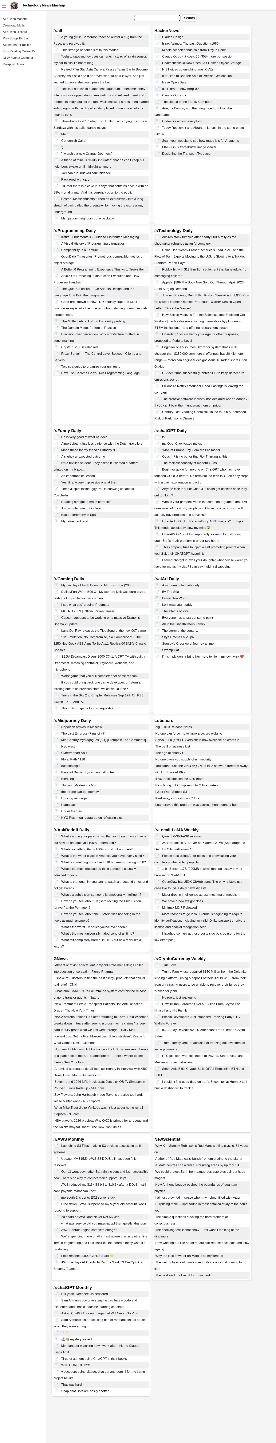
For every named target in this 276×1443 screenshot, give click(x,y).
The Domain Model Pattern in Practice (88, 328)
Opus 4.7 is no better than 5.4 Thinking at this (194, 456)
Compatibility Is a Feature (79, 250)
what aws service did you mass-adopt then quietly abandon (103, 1223)
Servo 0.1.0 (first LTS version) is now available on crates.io (197, 740)
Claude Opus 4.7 (174, 95)
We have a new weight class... (184, 901)
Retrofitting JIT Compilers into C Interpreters (187, 785)
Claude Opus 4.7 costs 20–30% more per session (197, 56)
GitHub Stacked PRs (170, 772)
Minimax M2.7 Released (179, 907)
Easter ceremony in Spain (79, 515)
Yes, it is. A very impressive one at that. (89, 482)
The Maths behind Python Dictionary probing (93, 321)
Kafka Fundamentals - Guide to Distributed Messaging (100, 237)
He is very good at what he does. (84, 437)
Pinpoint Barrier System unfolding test (88, 772)
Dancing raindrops (74, 798)
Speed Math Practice (17, 44)
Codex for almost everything (182, 121)
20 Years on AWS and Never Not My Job (90, 1217)
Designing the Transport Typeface (186, 153)
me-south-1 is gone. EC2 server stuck (88, 1197)
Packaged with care (75, 179)
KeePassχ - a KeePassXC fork (177, 798)
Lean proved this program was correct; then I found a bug (196, 805)
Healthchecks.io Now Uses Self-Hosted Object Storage (201, 63)
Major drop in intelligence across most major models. (200, 894)
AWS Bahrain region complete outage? (89, 1230)
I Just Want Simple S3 (171, 792)
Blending (67, 779)
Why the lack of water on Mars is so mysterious (189, 1256)
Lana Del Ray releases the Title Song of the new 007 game (103, 630)
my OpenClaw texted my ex (182, 443)
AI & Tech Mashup (15, 19)
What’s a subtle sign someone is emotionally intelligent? (101, 894)
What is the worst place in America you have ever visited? (102, 856)
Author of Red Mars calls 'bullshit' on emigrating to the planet (198, 1158)
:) (62, 147)
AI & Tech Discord (15, 32)
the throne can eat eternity (80, 792)
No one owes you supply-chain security (183, 759)
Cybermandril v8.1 (74, 753)
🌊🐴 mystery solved (76, 1339)
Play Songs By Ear (15, 38)
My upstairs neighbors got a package (87, 218)
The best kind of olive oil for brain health (184, 1275)
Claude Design (172, 37)
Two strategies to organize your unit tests (90, 366)
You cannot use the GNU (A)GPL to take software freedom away (201, 766)
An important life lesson (78, 476)
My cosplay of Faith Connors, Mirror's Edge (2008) (97, 585)
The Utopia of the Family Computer (187, 102)
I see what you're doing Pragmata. (85, 605)
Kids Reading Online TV (19, 51)
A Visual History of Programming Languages (93, 243)
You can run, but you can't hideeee (86, 173)
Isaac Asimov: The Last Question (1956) (191, 43)
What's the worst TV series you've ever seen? (94, 927)
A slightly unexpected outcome (83, 456)
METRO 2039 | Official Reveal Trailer (87, 611)
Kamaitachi (69, 805)
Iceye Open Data (174, 82)
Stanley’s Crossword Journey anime (188, 643)
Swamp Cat (170, 650)
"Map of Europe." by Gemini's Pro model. (191, 450)
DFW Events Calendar (18, 57)
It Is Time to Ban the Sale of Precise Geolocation (197, 76)
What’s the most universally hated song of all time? (97, 933)
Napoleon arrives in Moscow (81, 727)
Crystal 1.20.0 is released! (80, 347)
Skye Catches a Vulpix (178, 637)
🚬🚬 (65, 1333)
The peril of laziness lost (172, 746)
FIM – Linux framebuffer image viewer (189, 147)
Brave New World (174, 598)
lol (163, 437)
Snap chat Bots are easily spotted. (85, 1391)
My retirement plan (74, 521)
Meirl (64, 134)
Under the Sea (71, 811)
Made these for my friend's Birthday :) (88, 450)
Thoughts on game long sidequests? (87, 708)
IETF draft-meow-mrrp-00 (180, 89)
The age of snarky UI (170, 753)
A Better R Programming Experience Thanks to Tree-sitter (102, 269)
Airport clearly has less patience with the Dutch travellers (101, 443)
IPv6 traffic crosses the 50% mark (179, 779)
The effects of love (175, 611)
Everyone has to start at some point (187, 617)
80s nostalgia (70, 766)
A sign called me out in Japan (82, 508)
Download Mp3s (14, 25)
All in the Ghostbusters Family (183, 624)
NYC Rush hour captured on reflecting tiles (92, 818)
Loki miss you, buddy (177, 605)
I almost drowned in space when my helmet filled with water (197, 1197)
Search (189, 18)
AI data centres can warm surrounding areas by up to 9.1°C (197, 1165)
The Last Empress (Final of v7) (83, 733)
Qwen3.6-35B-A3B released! (182, 836)
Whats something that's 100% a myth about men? (97, 849)
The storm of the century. (180, 630)
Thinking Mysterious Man (79, 785)
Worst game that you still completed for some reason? (100, 676)
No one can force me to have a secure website (188, 733)
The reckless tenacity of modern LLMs (189, 463)
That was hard (71, 1384)
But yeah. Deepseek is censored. (85, 1294)
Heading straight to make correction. (87, 502)
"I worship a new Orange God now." (86, 153)
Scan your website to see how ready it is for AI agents (200, 140)
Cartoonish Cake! (73, 140)
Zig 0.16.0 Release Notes (173, 727)
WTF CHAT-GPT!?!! (75, 1365)
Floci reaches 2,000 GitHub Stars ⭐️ (87, 1256)
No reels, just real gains (179, 997)
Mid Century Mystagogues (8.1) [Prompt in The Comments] (103, 740)
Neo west (68, 746)
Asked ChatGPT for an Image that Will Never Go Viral (99, 1313)
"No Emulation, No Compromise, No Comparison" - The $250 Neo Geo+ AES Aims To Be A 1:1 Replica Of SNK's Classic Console (99, 643)
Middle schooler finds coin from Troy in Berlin (194, 50)
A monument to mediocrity (181, 585)
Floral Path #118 (73, 759)
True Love (169, 965)
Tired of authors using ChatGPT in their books (94, 1359)
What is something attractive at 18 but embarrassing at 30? (103, 862)
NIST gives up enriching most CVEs (188, 69)
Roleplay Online (13, 64)
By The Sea (170, 592)
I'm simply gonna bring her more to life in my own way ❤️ (203, 656)
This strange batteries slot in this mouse (89, 50)
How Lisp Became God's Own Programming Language (100, 373)
